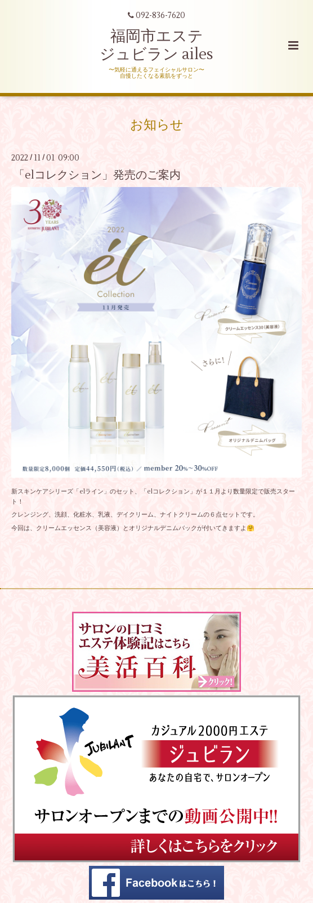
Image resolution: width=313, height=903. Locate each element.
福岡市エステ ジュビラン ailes (156, 45)
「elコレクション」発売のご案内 (97, 174)
